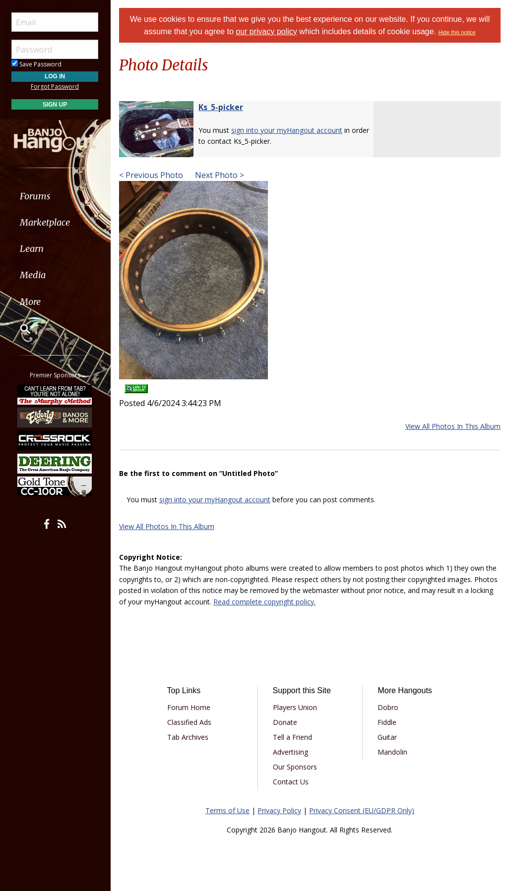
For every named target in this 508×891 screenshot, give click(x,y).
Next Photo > (218, 175)
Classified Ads (189, 722)
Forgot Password (56, 86)
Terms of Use (227, 810)
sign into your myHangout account (286, 130)
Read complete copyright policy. (264, 601)
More (31, 301)
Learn (33, 248)
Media (34, 275)
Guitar (387, 737)
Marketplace (46, 222)
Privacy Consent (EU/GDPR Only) (361, 810)
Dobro (388, 707)
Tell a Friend (292, 737)
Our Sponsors (295, 767)
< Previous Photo (151, 175)
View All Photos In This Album (453, 426)
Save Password (37, 64)
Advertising (290, 752)
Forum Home (188, 707)
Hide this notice (457, 32)
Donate (285, 722)
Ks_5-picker (220, 107)
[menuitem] (56, 196)
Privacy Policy (279, 810)
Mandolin (392, 752)
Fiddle (387, 722)
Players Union (295, 707)
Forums (36, 196)
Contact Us (291, 781)
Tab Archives (187, 737)
